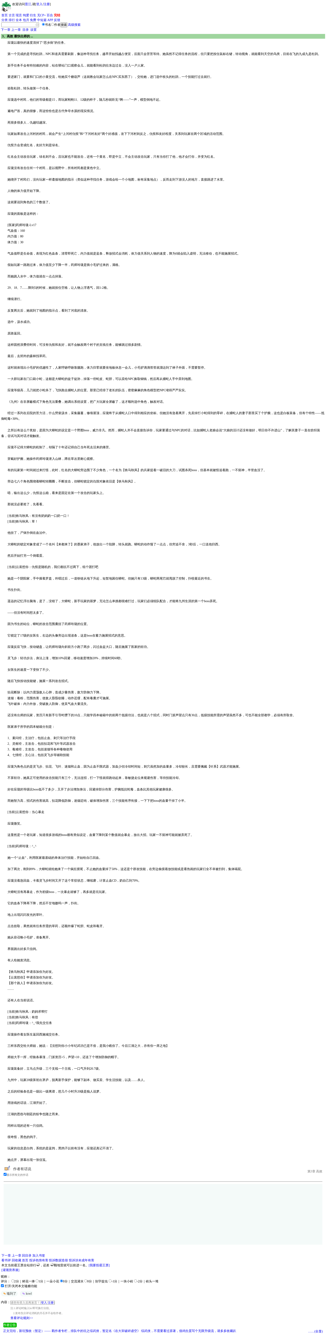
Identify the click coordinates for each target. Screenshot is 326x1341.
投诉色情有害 (38, 1260)
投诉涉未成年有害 (81, 1260)
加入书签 (38, 1255)
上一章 (16, 29)
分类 (4, 20)
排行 (12, 20)
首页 (4, 15)
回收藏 (16, 1260)
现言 (19, 15)
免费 (33, 20)
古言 (12, 15)
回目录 (26, 1255)
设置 (33, 29)
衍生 (33, 15)
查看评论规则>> (21, 1318)
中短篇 (42, 20)
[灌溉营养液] (10, 1270)
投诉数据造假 (58, 1260)
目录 (25, 29)
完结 (57, 15)
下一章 (5, 29)
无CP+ (41, 15)
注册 (46, 4)
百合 (50, 15)
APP (50, 20)
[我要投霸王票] (99, 1265)
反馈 (57, 20)
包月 (26, 20)
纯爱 (26, 15)
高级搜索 (74, 24)
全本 (19, 20)
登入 (39, 4)
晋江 (28, 4)
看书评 (6, 1260)
